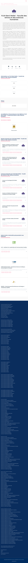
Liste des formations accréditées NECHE (7, 324)
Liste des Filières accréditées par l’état (6, 332)
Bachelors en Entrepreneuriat (5, 445)
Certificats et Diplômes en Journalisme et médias (8, 527)
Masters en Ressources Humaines (6, 497)
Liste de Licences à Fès (4, 338)
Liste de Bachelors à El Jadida (5, 349)
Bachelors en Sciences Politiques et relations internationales (10, 465)
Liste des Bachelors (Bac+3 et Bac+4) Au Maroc (8, 310)
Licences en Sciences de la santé (6, 428)
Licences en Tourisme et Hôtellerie (6, 432)
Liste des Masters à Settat (4, 370)
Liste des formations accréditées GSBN (7, 326)
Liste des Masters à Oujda (4, 369)
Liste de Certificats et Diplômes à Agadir (7, 374)
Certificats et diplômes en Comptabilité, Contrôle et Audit (9, 516)
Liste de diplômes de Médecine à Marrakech (7, 393)
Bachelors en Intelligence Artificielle (6, 453)
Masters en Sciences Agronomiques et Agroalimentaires (9, 499)
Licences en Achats (4, 399)
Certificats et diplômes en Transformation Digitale (8, 543)
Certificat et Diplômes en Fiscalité (6, 508)
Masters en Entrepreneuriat (5, 480)
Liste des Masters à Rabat (4, 363)
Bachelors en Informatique (5, 451)
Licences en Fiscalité (4, 411)
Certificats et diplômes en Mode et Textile (7, 531)
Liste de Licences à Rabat (4, 336)
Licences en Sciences (4, 426)
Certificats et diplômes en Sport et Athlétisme (8, 541)
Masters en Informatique (4, 486)
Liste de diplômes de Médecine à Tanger (7, 396)
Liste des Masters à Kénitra (5, 368)
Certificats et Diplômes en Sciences (6, 535)
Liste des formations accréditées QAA (6, 323)
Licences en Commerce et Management (7, 404)
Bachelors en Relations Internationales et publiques (8, 460)
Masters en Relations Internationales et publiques (8, 496)
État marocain (14, 130)
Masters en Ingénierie (4, 487)
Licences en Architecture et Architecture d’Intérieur (8, 401)
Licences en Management (5, 419)
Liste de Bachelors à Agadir (5, 346)
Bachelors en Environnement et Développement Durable (9, 446)
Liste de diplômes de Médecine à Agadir (7, 390)
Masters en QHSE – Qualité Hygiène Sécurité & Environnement (10, 495)
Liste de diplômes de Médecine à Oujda (7, 394)
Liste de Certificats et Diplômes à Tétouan (7, 387)
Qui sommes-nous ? (4, 549)
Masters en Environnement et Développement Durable (9, 481)
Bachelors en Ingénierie (4, 452)
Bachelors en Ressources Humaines (6, 461)
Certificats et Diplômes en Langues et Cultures (8, 528)
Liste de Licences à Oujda (4, 342)
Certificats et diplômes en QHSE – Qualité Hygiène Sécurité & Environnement (12, 532)
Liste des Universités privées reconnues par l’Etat (8, 330)
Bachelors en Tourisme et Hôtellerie (6, 467)
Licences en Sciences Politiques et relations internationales (9, 430)
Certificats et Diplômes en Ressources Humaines (8, 534)
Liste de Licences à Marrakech (5, 337)
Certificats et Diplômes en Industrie (6, 521)
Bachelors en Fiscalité (4, 448)
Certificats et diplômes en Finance (6, 520)
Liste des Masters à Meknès (5, 371)
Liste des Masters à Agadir (5, 366)
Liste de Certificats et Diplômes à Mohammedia (8, 383)
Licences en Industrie (4, 412)
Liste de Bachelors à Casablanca (5, 348)
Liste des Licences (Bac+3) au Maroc (6, 309)
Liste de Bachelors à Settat (5, 358)
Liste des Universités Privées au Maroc (6, 304)
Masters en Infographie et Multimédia (6, 485)
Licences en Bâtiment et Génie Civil (6, 403)
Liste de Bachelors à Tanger (5, 359)
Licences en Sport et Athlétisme (5, 431)
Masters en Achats (3, 472)
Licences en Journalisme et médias (6, 417)
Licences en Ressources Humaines (6, 425)
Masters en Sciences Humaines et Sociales (7, 501)
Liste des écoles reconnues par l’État (6, 329)
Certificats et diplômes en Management (7, 529)
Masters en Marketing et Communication (7, 493)
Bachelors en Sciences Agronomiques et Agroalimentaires (9, 463)
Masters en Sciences (4, 498)
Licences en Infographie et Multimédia (6, 413)
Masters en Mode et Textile (5, 494)
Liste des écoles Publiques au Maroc (6, 307)
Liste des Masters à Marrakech (5, 365)
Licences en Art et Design (5, 402)
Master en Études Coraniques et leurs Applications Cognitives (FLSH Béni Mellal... (10, 145)
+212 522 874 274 (14, 561)
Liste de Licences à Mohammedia (6, 339)
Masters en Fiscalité (4, 483)
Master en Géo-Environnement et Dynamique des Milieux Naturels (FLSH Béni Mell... (9, 158)
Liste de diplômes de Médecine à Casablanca (7, 391)
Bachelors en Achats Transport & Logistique (7, 437)
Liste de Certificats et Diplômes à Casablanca (7, 376)
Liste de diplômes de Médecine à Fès (6, 392)
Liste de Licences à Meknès (5, 341)
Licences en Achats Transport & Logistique (7, 400)
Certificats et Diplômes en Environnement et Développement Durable (11, 519)
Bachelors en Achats (4, 436)
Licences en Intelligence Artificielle (6, 416)
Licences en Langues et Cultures (5, 418)
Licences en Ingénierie (4, 415)
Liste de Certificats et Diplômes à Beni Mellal (7, 375)
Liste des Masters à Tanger (5, 367)
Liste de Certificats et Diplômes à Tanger (7, 386)
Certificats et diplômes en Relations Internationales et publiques (10, 533)
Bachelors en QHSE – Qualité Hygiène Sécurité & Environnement (10, 459)
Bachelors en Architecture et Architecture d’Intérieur (9, 438)
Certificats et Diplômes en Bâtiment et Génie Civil (8, 514)
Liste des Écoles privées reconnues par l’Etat (7, 331)
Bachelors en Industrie (4, 449)
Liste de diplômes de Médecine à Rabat (7, 395)
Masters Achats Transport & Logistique (6, 471)
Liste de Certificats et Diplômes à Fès (6, 377)
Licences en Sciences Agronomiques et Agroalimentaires (9, 427)
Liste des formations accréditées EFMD (6, 325)
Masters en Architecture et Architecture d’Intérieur (8, 473)
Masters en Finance (4, 482)
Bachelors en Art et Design (5, 439)
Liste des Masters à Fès (4, 364)
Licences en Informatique (4, 414)
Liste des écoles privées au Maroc (6, 305)
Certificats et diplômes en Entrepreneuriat (7, 518)
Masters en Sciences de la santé (5, 500)
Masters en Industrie (4, 484)
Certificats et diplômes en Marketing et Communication (9, 530)
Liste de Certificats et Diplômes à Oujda (7, 384)
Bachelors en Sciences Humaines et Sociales (7, 464)
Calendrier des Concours (4, 308)
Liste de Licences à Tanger (5, 343)
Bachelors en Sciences (4, 462)
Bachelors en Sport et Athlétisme (6, 466)
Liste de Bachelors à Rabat (5, 357)
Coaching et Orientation (4, 317)
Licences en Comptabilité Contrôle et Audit (7, 405)
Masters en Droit (3, 479)
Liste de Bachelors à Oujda (5, 356)
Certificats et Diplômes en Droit (5, 517)
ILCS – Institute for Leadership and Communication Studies (14, 247)
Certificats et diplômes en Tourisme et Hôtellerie (8, 542)
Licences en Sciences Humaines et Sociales (7, 429)
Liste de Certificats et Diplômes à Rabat (7, 385)
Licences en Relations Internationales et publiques (8, 424)
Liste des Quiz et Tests (4, 316)
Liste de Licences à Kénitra (5, 340)
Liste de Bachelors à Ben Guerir (5, 347)
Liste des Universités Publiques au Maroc (7, 306)
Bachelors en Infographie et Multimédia (7, 450)
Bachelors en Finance (4, 447)
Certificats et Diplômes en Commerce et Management (9, 515)
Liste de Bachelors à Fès (4, 350)
